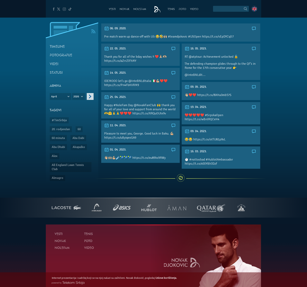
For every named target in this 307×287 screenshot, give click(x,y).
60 (79, 129)
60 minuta (58, 138)
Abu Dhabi (58, 147)
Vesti (112, 9)
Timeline (57, 47)
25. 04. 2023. (115, 97)
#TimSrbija (59, 120)
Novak (124, 9)
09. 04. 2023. (196, 131)
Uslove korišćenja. (166, 278)
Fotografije (61, 55)
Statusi (56, 73)
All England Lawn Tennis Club (68, 167)
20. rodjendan (61, 129)
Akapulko (79, 147)
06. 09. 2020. (115, 28)
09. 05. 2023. (196, 87)
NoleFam (139, 9)
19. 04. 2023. (196, 107)
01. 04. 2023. (115, 150)
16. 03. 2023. (196, 151)
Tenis (171, 9)
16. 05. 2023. (196, 48)
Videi (54, 64)
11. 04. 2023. (115, 125)
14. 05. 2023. (115, 73)
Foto (182, 9)
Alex (54, 156)
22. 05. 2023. (115, 48)
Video (194, 9)
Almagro (57, 178)
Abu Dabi (78, 138)
